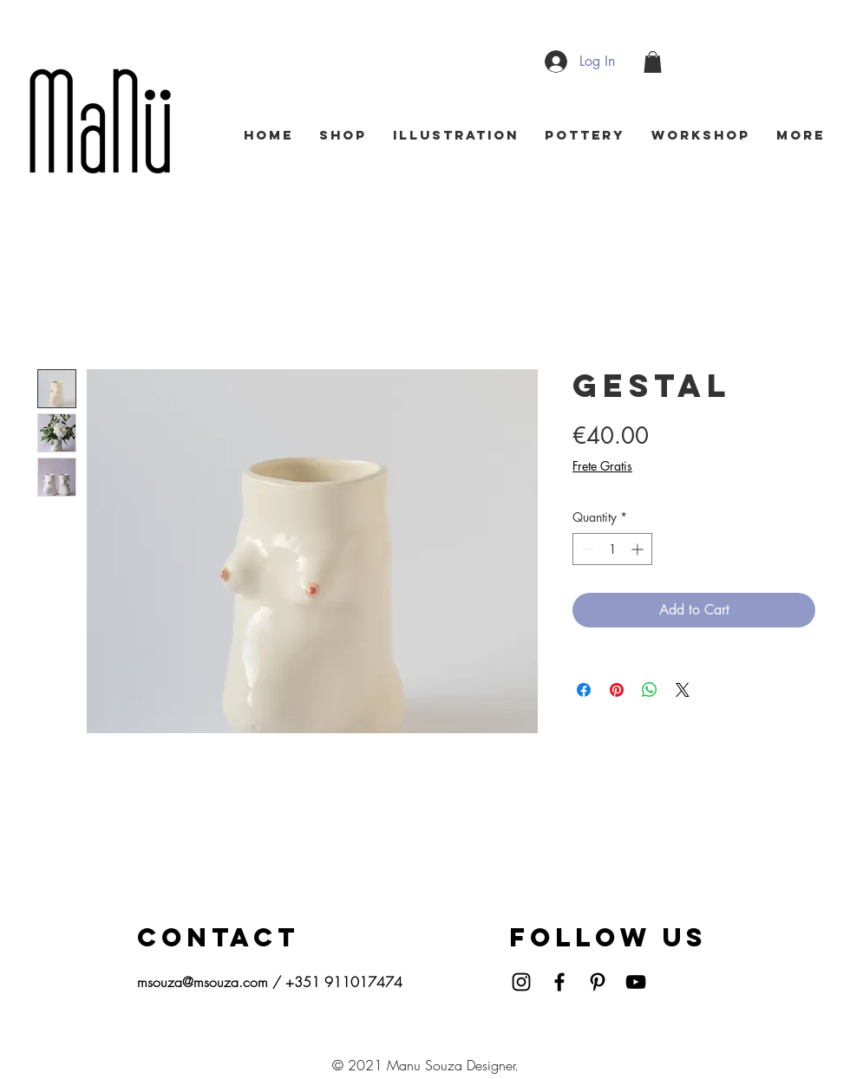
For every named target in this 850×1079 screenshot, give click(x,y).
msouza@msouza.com (202, 981)
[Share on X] (682, 689)
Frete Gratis (602, 466)
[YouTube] (636, 982)
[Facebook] (559, 982)
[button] (653, 62)
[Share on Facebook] (583, 689)
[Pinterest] (597, 982)
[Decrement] (586, 549)
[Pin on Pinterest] (616, 689)
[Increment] (639, 549)
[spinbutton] (612, 549)
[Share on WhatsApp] (649, 689)
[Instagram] (521, 982)
